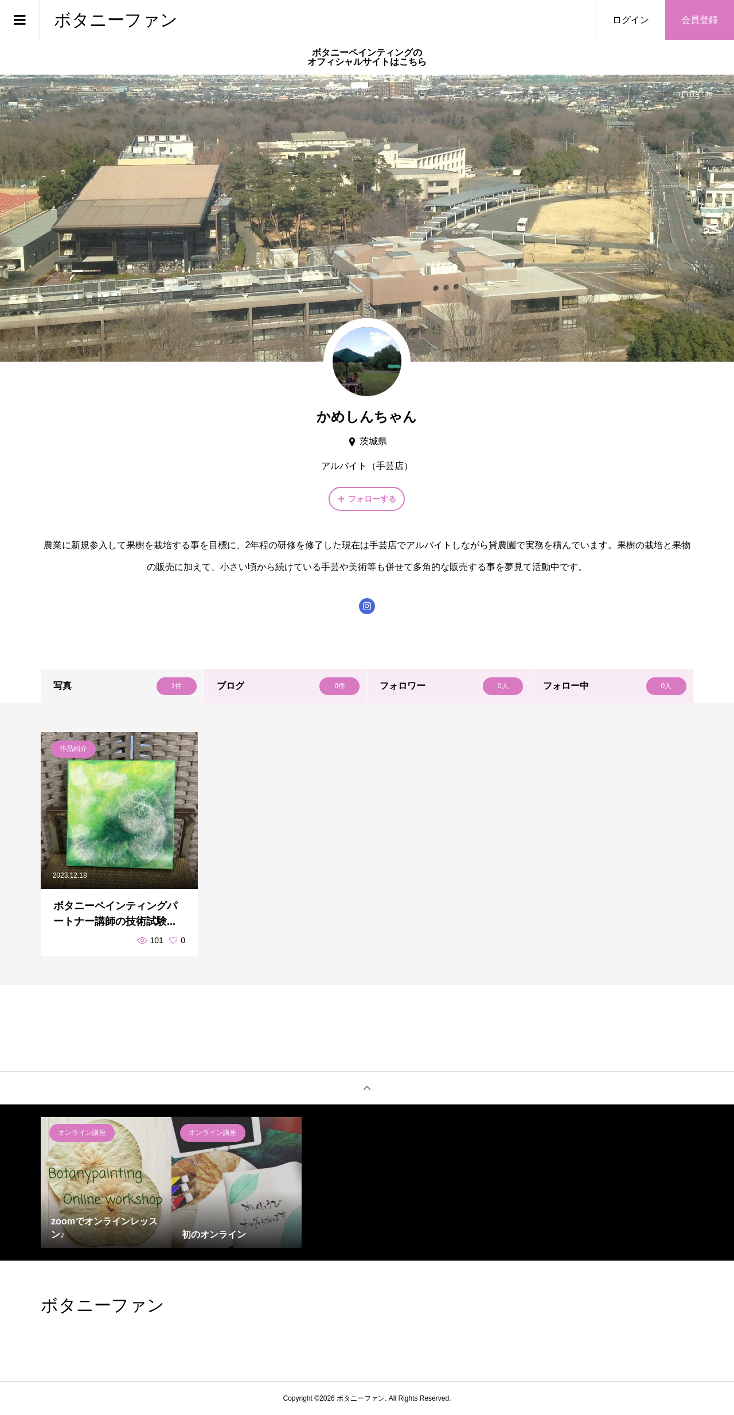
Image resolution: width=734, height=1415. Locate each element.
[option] (106, 1182)
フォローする (372, 498)
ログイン (630, 20)
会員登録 (699, 20)
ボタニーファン (116, 19)
